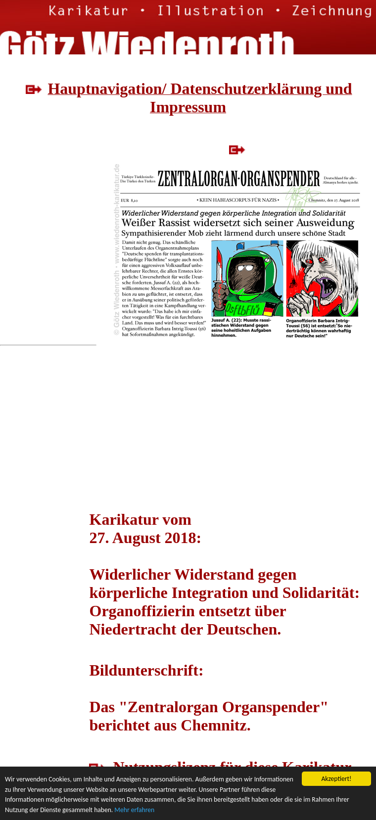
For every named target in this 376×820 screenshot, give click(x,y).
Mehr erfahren (134, 810)
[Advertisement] (44, 238)
